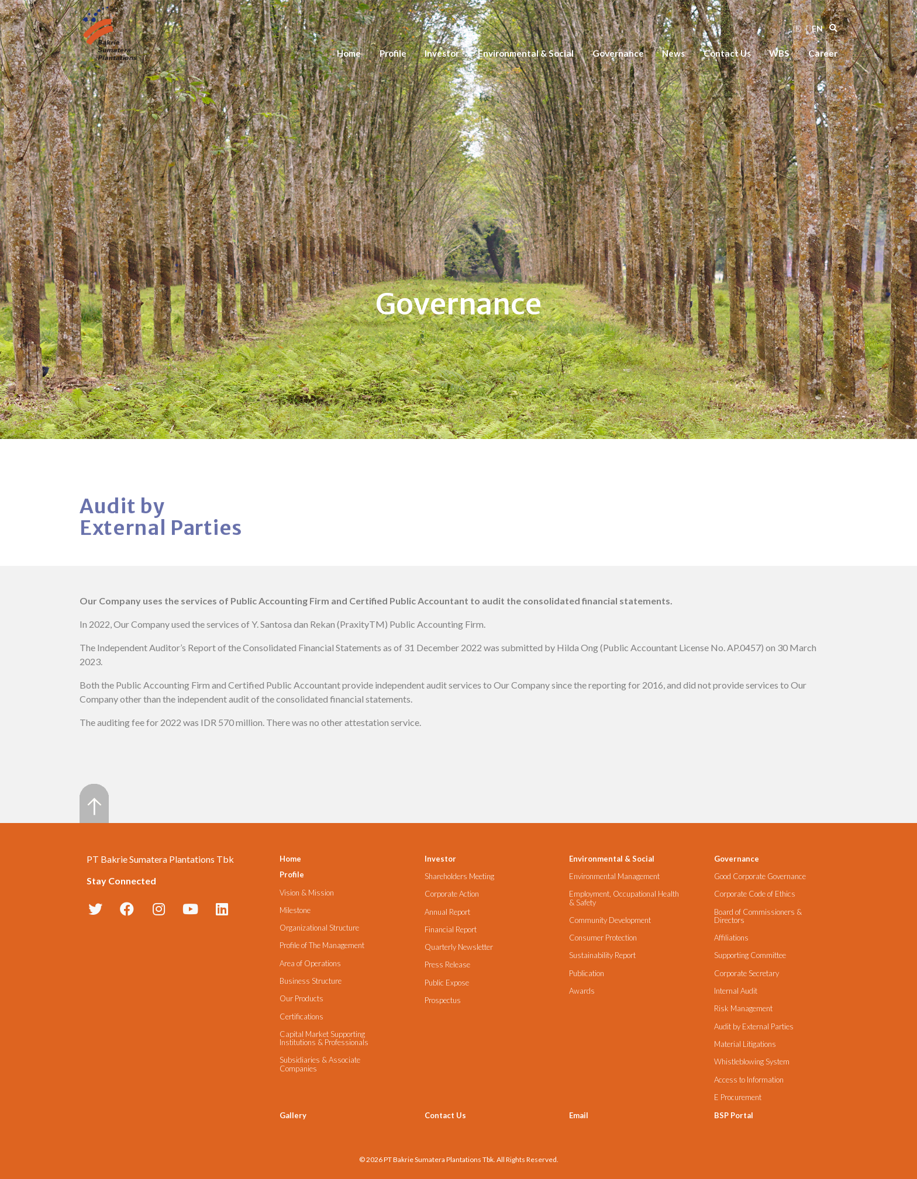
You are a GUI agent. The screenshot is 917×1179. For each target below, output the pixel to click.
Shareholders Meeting (459, 876)
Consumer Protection (603, 937)
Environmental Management (614, 876)
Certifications (301, 1016)
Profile (393, 53)
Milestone (295, 910)
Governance (618, 53)
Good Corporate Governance (760, 876)
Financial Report (451, 929)
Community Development (610, 920)
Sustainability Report (602, 955)
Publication (586, 973)
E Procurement (737, 1097)
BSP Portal (733, 1115)
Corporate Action (452, 894)
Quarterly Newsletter (459, 947)
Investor (442, 53)
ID (797, 28)
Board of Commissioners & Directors (758, 916)
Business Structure (311, 981)
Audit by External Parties (754, 1026)
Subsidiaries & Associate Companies (320, 1064)
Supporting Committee (750, 955)
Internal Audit (735, 991)
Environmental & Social (526, 53)
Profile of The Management (322, 945)
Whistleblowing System (752, 1061)
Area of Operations (310, 963)
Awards (582, 991)
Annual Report (447, 912)
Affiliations (731, 937)
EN (817, 28)
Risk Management (743, 1008)
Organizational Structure (319, 928)
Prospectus (443, 1000)
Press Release (447, 964)
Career (822, 53)
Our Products (301, 998)
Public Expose (447, 983)
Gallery (293, 1115)
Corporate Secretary (746, 973)
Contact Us (727, 53)
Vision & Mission (307, 892)
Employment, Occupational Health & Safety (624, 898)
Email (578, 1115)
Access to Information (749, 1080)
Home (349, 53)
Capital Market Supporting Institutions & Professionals (324, 1038)
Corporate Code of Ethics (754, 894)
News (673, 53)
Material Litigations (745, 1044)
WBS (779, 53)
